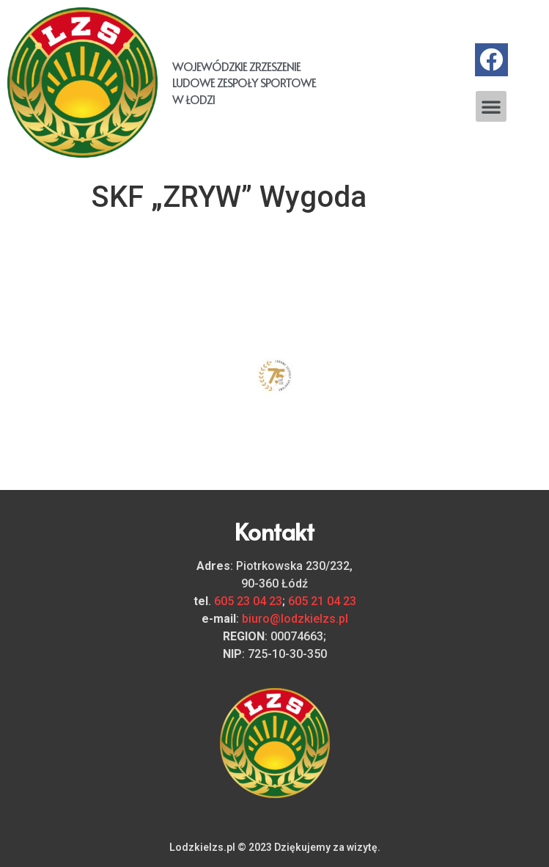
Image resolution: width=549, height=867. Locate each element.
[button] (491, 106)
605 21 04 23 (322, 601)
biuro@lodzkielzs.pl (295, 619)
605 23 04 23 (248, 601)
